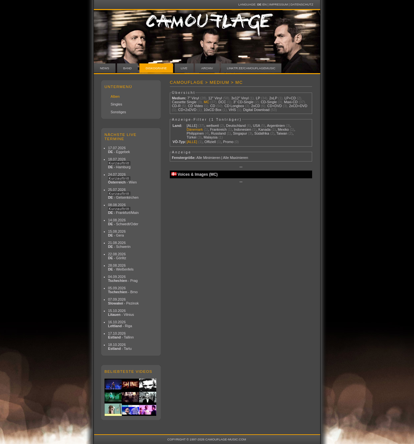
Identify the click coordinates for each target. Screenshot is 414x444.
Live (184, 68)
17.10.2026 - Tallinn (121, 335)
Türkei (191, 137)
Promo (228, 142)
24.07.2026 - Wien (122, 178)
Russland (218, 133)
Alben (115, 96)
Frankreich (218, 129)
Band (127, 68)
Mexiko (283, 129)
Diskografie (156, 68)
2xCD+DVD (298, 106)
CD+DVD (274, 106)
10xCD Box (213, 110)
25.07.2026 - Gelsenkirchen (123, 193)
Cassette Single (184, 102)
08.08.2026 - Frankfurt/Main (123, 209)
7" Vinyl (193, 98)
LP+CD (290, 98)
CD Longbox (234, 106)
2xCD (255, 106)
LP (258, 98)
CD (212, 106)
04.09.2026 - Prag (123, 279)
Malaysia (211, 137)
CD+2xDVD (187, 110)
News (104, 68)
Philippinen (195, 133)
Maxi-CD (291, 102)
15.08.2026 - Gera (116, 233)
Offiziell (210, 142)
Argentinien (276, 126)
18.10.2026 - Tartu (120, 346)
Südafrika (261, 133)
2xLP (273, 98)
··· (240, 167)
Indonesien (242, 129)
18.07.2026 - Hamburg (119, 163)
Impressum (278, 4)
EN (264, 4)
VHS (232, 110)
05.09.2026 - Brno (123, 290)
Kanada (264, 129)
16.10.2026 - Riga (120, 324)
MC (206, 102)
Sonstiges (118, 112)
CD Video (195, 106)
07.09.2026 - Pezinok (123, 301)
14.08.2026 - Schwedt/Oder (123, 222)
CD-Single (269, 102)
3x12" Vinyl (240, 98)
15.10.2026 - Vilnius (121, 312)
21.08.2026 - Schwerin (119, 245)
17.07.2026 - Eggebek (119, 150)
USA (256, 126)
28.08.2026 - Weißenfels (121, 267)
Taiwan (281, 133)
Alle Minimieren (208, 158)
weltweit (212, 126)
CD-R (176, 106)
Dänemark (195, 129)
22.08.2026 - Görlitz (117, 256)
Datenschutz (301, 4)
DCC (222, 102)
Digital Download (256, 110)
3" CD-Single (243, 102)
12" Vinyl (215, 98)
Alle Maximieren (235, 158)
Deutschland (235, 126)
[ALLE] (192, 126)
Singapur (240, 133)
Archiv (207, 68)
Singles (116, 104)
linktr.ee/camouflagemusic (251, 68)
